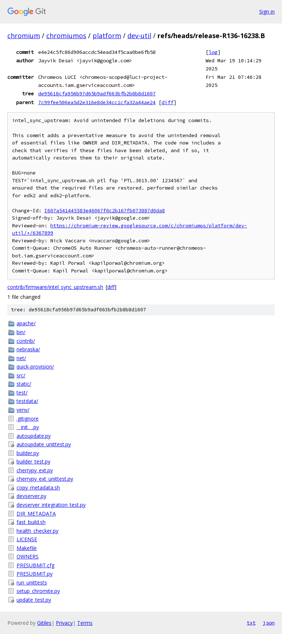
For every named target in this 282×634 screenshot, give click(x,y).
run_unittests (32, 582)
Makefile (27, 548)
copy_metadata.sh (38, 487)
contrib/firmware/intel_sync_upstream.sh (55, 286)
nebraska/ (28, 349)
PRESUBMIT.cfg (35, 565)
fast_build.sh (31, 521)
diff (167, 102)
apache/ (26, 323)
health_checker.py (37, 530)
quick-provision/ (35, 366)
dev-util (139, 35)
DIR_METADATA (36, 513)
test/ (22, 392)
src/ (21, 375)
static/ (24, 383)
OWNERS (28, 556)
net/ (21, 358)
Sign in (267, 11)
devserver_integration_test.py (51, 504)
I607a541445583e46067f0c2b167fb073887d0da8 (104, 211)
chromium (23, 35)
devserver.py (31, 495)
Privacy (64, 622)
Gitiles (44, 622)
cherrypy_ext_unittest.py (45, 478)
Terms (85, 622)
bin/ (21, 332)
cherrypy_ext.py (35, 470)
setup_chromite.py (38, 590)
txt (251, 622)
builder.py (28, 453)
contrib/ (26, 340)
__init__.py (28, 427)
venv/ (23, 409)
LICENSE (27, 539)
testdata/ (27, 400)
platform (107, 35)
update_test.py (34, 599)
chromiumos (66, 35)
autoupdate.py (34, 435)
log (213, 52)
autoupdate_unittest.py (44, 444)
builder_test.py (33, 461)
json (269, 622)
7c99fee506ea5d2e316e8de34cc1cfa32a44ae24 (97, 102)
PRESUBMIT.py (35, 573)
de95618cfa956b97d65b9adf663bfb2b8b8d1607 (97, 93)
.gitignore (28, 418)
